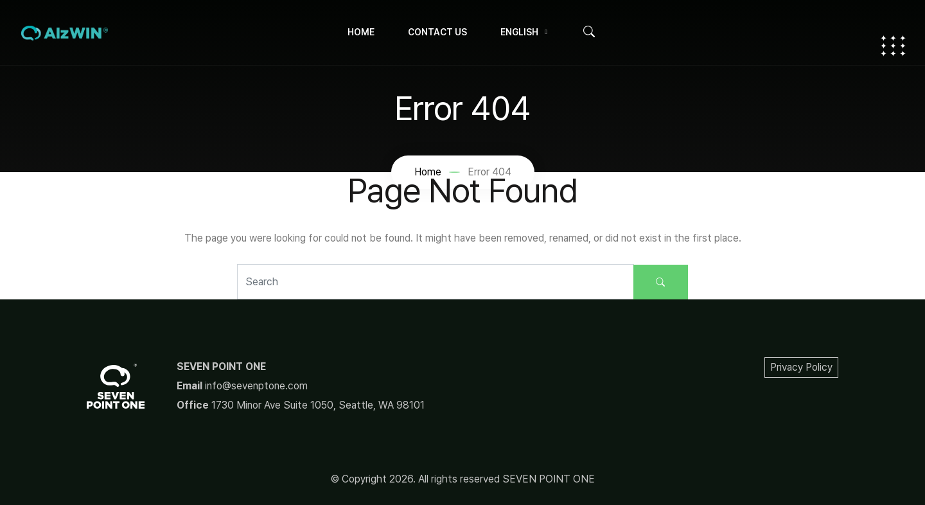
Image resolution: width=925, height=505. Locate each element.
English (519, 32)
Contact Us (437, 32)
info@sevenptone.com (256, 386)
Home (361, 32)
